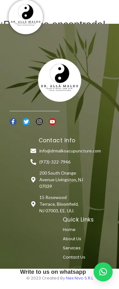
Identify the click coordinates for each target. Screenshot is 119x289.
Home (69, 230)
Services (72, 248)
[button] (103, 271)
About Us (72, 239)
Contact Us (74, 257)
